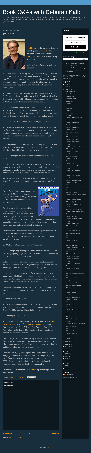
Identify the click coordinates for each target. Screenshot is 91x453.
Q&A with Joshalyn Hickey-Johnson (75, 120)
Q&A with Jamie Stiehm (72, 268)
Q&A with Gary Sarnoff (72, 182)
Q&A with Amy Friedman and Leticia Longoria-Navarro (76, 248)
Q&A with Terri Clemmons (73, 141)
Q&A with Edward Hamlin (73, 278)
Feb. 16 (68, 235)
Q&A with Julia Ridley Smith (73, 285)
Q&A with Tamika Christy (73, 319)
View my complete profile (70, 377)
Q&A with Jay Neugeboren (73, 204)
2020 (66, 349)
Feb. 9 (68, 280)
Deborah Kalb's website (71, 65)
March (68, 113)
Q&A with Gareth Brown (72, 256)
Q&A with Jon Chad (71, 173)
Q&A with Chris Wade (72, 149)
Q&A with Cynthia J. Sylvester (74, 209)
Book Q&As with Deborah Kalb (41, 12)
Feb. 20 (68, 206)
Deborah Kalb (69, 374)
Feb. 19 (68, 214)
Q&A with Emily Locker (72, 245)
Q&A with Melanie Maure (73, 137)
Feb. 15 (68, 242)
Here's (33, 369)
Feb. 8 (68, 287)
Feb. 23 (68, 177)
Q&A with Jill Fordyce (72, 333)
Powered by (75, 52)
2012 (66, 368)
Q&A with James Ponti (72, 307)
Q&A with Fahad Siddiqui (73, 127)
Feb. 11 (68, 270)
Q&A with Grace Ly (71, 163)
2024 (66, 89)
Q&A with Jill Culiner (71, 129)
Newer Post (7, 433)
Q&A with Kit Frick (71, 326)
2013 (66, 365)
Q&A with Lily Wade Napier (73, 165)
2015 (66, 361)
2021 (66, 346)
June (67, 106)
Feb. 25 (68, 161)
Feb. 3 (68, 321)
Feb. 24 (68, 168)
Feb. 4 (68, 316)
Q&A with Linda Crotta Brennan (74, 146)
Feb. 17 (68, 228)
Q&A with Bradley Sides (72, 292)
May (67, 108)
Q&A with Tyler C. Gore (72, 309)
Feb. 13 (68, 261)
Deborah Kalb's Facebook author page (75, 68)
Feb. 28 (68, 134)
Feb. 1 (68, 335)
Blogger (49, 447)
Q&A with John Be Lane (72, 290)
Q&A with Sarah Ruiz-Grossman (75, 190)
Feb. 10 (68, 275)
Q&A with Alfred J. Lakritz (73, 233)
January (68, 338)
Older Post (55, 433)
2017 (66, 356)
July (67, 103)
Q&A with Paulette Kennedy (73, 180)
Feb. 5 (68, 311)
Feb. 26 (68, 153)
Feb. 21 (68, 197)
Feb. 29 (68, 125)
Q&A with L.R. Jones (71, 192)
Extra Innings (49, 51)
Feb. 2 (68, 328)
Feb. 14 (68, 251)
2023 (66, 341)
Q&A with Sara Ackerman (73, 302)
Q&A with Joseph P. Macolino (74, 185)
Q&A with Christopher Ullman (74, 218)
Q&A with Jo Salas (71, 331)
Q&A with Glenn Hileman (73, 175)
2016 (66, 358)
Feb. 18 (68, 221)
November (69, 94)
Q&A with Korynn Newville (73, 230)
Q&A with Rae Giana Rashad (74, 254)
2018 (66, 354)
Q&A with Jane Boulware (73, 263)
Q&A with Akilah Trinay (72, 132)
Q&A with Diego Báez (72, 202)
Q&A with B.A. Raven (72, 158)
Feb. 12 (68, 266)
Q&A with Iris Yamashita (72, 258)
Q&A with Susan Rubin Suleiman (75, 273)
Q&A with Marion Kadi (72, 240)
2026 (66, 84)
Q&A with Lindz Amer (72, 151)
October (68, 96)
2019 (66, 351)
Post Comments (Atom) (16, 437)
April (67, 110)
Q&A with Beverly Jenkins (73, 226)
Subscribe (75, 47)
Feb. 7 (68, 294)
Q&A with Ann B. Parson (72, 223)
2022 (66, 344)
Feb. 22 (68, 187)
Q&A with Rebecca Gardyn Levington (76, 194)
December (69, 91)
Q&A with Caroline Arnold (73, 238)
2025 (66, 87)
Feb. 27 (68, 144)
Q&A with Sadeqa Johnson (73, 297)
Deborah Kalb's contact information (74, 63)
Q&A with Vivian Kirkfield (73, 170)
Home (31, 433)
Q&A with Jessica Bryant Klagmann (75, 323)
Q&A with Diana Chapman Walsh (75, 211)
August (68, 101)
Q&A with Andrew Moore (72, 122)
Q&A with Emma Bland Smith (74, 117)
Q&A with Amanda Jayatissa (74, 199)
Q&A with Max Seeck (72, 139)
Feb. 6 (68, 304)
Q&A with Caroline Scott (72, 314)
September (69, 98)
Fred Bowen (32, 48)
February (69, 115)
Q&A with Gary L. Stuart (72, 282)
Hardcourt (31, 56)
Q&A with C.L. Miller (71, 299)
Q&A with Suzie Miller (72, 216)
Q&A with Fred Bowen (72, 156)
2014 (66, 363)
